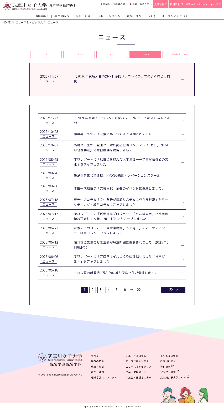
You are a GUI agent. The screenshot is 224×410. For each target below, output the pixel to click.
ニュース (145, 54)
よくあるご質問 (169, 355)
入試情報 (160, 4)
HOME (7, 22)
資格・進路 (134, 16)
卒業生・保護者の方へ (115, 4)
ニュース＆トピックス (29, 22)
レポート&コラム (108, 16)
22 (139, 290)
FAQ (151, 16)
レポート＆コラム (178, 54)
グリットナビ (212, 4)
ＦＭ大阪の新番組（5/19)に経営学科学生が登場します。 (116, 273)
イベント (79, 54)
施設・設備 (83, 16)
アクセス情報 (168, 372)
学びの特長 (61, 16)
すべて (46, 54)
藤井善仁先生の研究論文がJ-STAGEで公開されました (113, 134)
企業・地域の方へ (142, 4)
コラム (112, 54)
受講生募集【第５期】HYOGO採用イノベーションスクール (117, 175)
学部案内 (42, 16)
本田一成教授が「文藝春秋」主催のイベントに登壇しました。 (119, 188)
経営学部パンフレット (104, 377)
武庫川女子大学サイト (173, 377)
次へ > (173, 289)
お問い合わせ (193, 4)
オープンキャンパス (175, 16)
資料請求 (176, 4)
